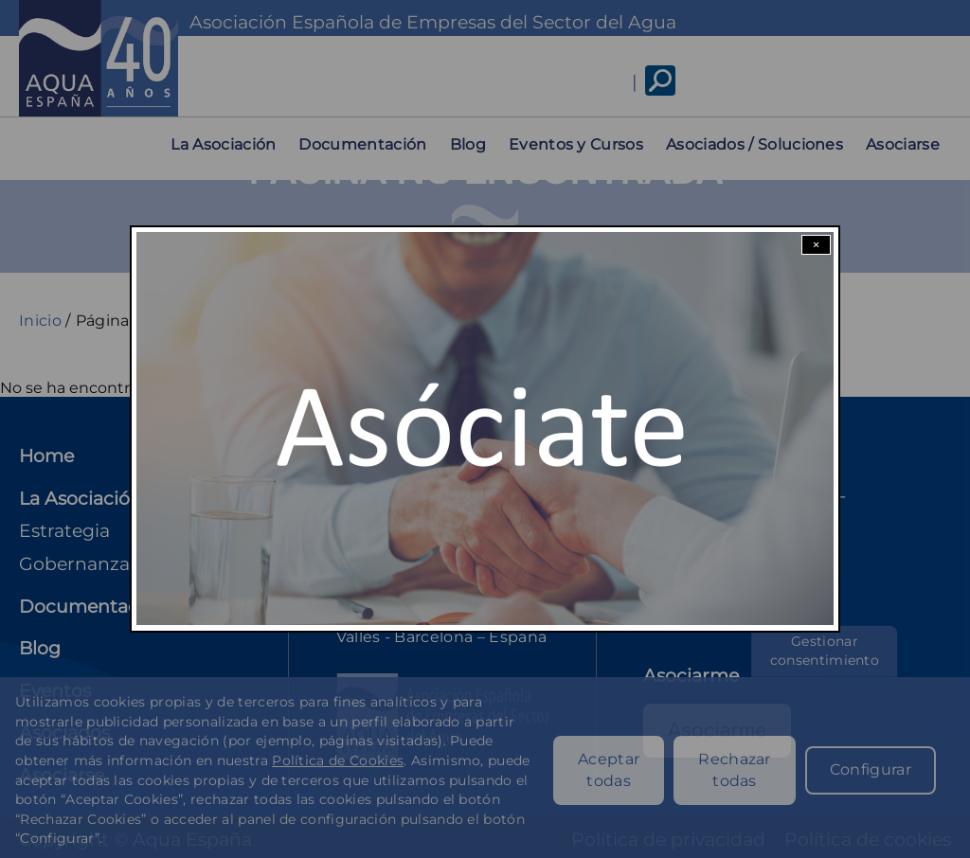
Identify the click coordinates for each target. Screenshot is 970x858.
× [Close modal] (816, 245)
